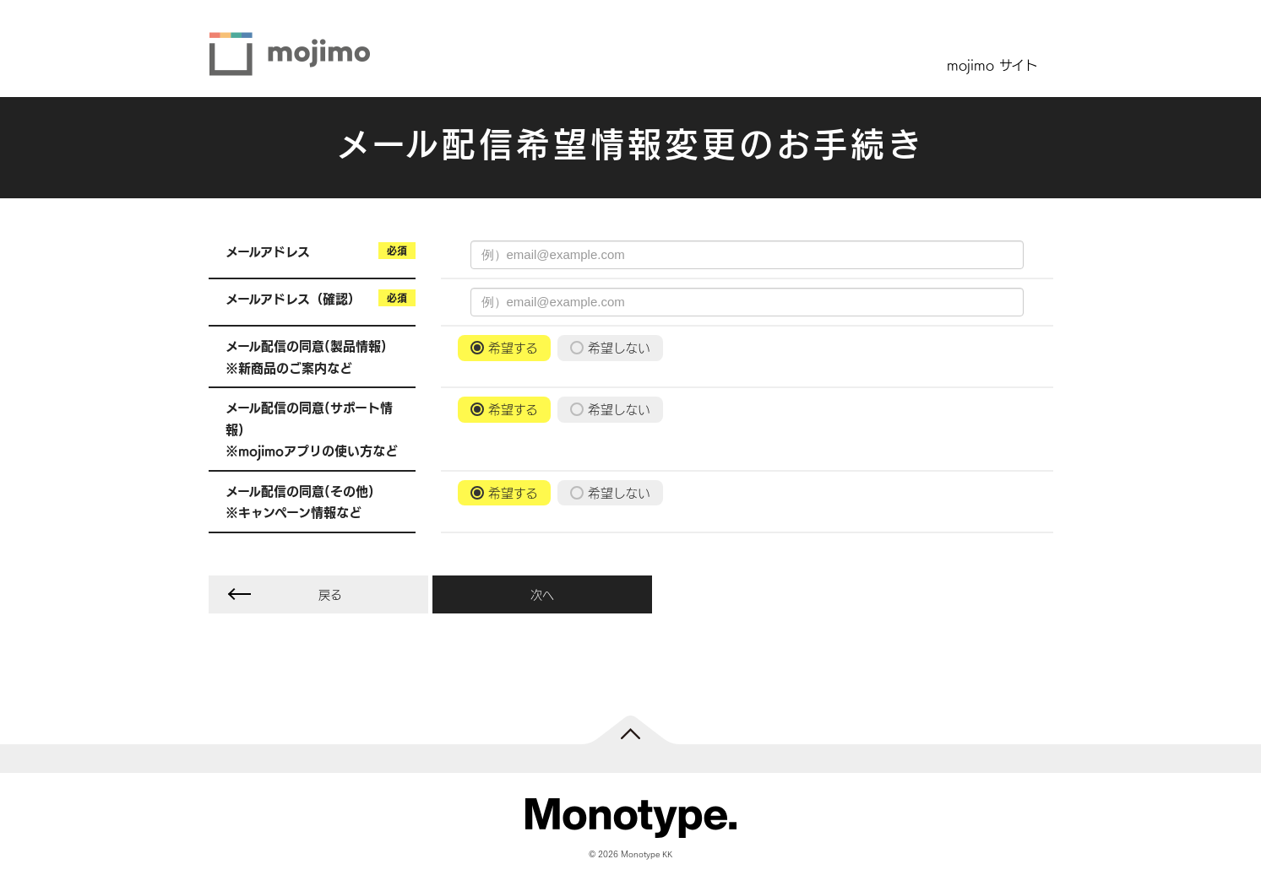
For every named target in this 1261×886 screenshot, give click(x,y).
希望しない (619, 347)
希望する (513, 347)
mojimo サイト (992, 64)
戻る (330, 594)
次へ (542, 594)
